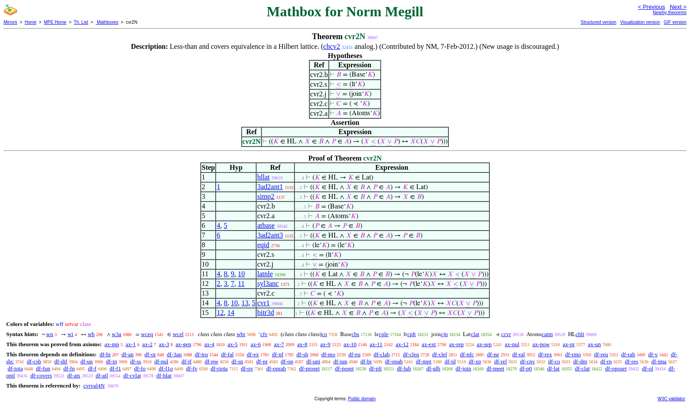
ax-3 (164, 344)
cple (384, 334)
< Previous (651, 7)
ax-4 (209, 344)
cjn (444, 334)
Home (31, 22)
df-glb (433, 368)
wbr (240, 334)
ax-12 (402, 344)
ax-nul (512, 344)
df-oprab (276, 368)
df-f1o (165, 368)
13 (244, 303)
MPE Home (55, 22)
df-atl (101, 375)
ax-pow (541, 344)
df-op (287, 361)
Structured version (598, 22)
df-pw (211, 361)
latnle (265, 274)
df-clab (382, 354)
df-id (449, 361)
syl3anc (268, 283)
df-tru (201, 354)
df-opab (394, 361)
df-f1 (115, 368)
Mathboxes (106, 22)
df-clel (439, 354)
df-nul (161, 361)
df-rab (628, 354)
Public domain (362, 398)
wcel (178, 334)
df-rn (606, 361)
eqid (263, 245)
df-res (631, 361)
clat (475, 334)
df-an (127, 354)
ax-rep (456, 344)
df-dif (60, 361)
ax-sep (484, 344)
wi (70, 334)
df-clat (582, 368)
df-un (87, 361)
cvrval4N (93, 385)
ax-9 (325, 344)
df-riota (219, 368)
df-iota (15, 368)
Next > (678, 7)
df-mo (328, 354)
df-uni (313, 361)
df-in (111, 361)
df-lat (553, 368)
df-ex (253, 354)
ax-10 (350, 344)
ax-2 (147, 344)
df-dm (580, 361)
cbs (355, 334)
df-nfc (467, 354)
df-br (366, 361)
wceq (147, 334)
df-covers (41, 375)
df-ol (647, 368)
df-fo (140, 368)
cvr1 (263, 303)
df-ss (135, 361)
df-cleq (411, 354)
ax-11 (376, 344)
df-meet (495, 368)
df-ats (74, 375)
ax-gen (183, 344)
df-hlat (164, 375)
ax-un (594, 344)
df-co (554, 361)
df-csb (34, 361)
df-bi (104, 354)
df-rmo (573, 354)
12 (220, 312)
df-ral (518, 354)
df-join (463, 368)
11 (241, 283)
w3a (116, 334)
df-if (186, 361)
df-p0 (526, 368)
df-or (150, 354)
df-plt (375, 368)
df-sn (237, 361)
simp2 (265, 196)
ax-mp (112, 344)
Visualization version (640, 22)
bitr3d (265, 312)
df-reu (601, 354)
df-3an (174, 354)
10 (241, 274)
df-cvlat (132, 375)
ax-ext (429, 344)
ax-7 (279, 344)
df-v (653, 354)
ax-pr (569, 344)
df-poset (344, 368)
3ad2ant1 (270, 186)
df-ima (659, 361)
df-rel (500, 361)
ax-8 (302, 344)
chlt (580, 334)
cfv (264, 334)
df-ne (493, 354)
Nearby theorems (669, 12)
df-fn (69, 368)
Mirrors (10, 22)
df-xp (475, 361)
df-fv (192, 368)
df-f (92, 368)
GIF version (675, 22)
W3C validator (671, 398)
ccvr (506, 334)
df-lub (404, 368)
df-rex (545, 354)
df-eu (354, 354)
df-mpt (423, 361)
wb (91, 334)
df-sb (302, 354)
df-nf (277, 354)
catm (547, 334)
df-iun (341, 361)
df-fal (227, 354)
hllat (263, 177)
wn (49, 334)
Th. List (81, 22)
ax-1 (131, 344)
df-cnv (527, 361)
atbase (266, 225)
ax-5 (233, 344)
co (324, 334)
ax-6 (256, 344)
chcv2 (331, 46)
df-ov (247, 368)
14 (230, 312)
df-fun (43, 368)
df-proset (309, 368)
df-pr (262, 361)
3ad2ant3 (270, 235)
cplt (411, 334)
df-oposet (616, 368)
